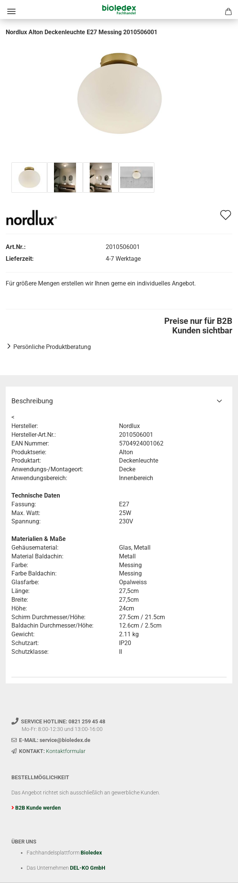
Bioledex (91, 853)
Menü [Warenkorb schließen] (11, 11)
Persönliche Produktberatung (52, 346)
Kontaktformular (66, 751)
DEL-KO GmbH (87, 868)
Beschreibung (32, 401)
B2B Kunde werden (38, 808)
